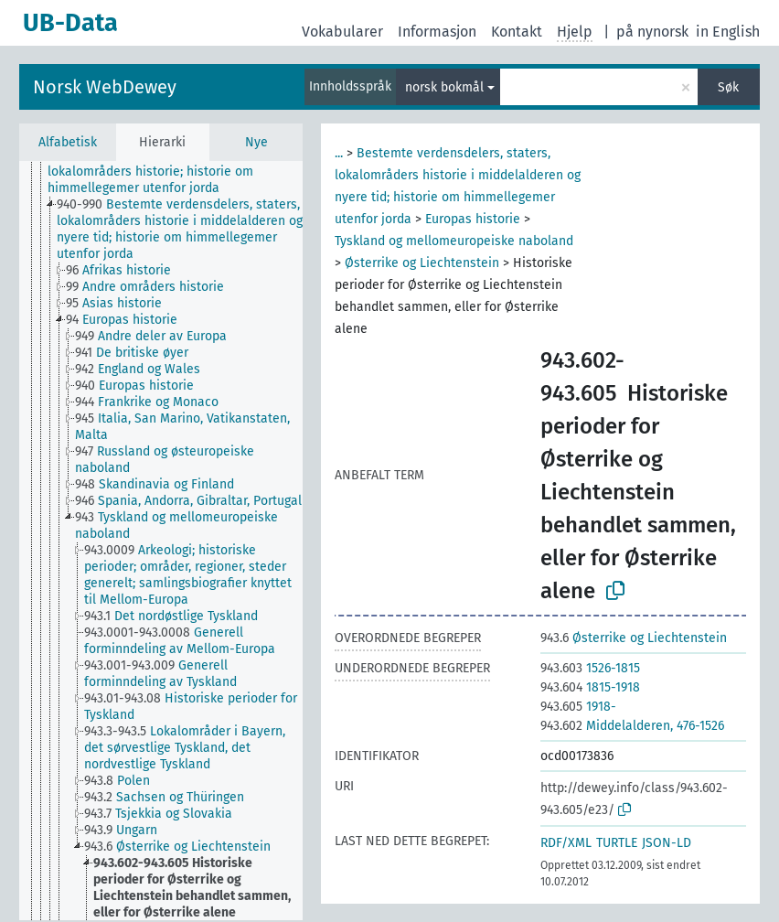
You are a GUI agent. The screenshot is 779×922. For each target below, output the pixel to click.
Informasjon (437, 31)
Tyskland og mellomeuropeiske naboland (454, 241)
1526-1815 (590, 668)
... (339, 153)
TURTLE (616, 843)
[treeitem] (183, 172)
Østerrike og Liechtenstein (422, 263)
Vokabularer (342, 31)
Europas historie (472, 219)
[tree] (161, 540)
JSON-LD (666, 843)
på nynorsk (652, 31)
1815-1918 (590, 687)
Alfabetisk (67, 142)
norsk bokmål (444, 87)
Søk (728, 87)
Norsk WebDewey (104, 87)
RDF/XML (566, 843)
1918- (578, 706)
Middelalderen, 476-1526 (632, 726)
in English (728, 31)
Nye (256, 142)
